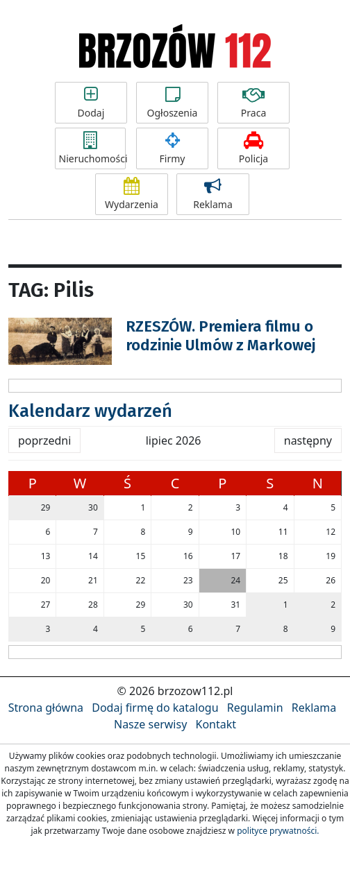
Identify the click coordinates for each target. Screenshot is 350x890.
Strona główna (45, 707)
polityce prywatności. (278, 831)
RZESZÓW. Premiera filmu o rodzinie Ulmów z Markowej (220, 335)
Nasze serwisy (150, 724)
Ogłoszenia (172, 102)
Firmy (172, 148)
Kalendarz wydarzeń (90, 411)
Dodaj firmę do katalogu (155, 707)
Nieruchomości (92, 148)
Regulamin (255, 707)
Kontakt (215, 724)
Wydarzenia (131, 194)
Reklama (213, 194)
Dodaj (91, 102)
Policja (254, 148)
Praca (254, 102)
